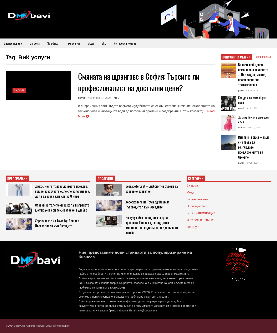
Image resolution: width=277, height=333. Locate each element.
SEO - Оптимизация (201, 213)
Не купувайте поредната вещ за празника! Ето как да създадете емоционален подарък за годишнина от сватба (151, 225)
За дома (35, 43)
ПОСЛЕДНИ (105, 178)
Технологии (73, 43)
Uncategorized (196, 206)
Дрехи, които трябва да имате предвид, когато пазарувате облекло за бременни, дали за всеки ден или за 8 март (62, 191)
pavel (81, 97)
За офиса (52, 43)
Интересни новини (125, 43)
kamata (241, 127)
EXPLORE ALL (263, 57)
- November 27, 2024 (98, 97)
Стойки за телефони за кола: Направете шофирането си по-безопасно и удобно (62, 207)
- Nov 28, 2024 (251, 163)
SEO (104, 43)
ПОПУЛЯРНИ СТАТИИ (236, 57)
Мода (91, 43)
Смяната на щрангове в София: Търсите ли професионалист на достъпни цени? (138, 82)
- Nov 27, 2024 (251, 108)
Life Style (193, 226)
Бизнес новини (13, 43)
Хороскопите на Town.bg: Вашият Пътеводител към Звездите (57, 223)
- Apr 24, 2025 (251, 90)
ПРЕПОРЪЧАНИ (17, 178)
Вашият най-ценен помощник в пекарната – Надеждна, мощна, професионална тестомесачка (253, 74)
